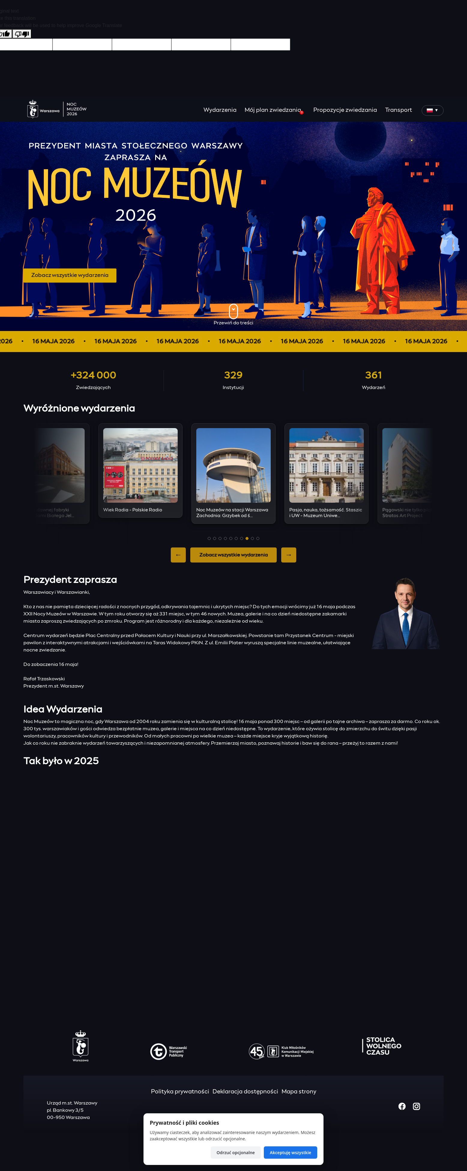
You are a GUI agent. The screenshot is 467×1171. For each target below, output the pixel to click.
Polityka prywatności (180, 1092)
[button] (209, 538)
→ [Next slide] (288, 555)
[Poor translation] (22, 33)
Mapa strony (299, 1092)
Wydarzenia (220, 110)
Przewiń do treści (233, 314)
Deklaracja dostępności (245, 1092)
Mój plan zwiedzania (274, 111)
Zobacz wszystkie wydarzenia (70, 275)
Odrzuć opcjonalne (236, 1152)
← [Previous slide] (178, 555)
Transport (398, 110)
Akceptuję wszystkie (290, 1152)
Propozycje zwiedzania (345, 110)
